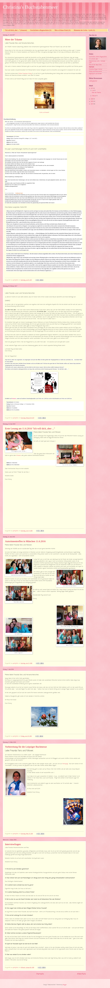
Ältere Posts (81, 974)
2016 (92, 99)
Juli (93, 90)
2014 (92, 104)
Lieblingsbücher (93, 81)
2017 (92, 88)
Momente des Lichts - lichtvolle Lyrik (97, 61)
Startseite (40, 974)
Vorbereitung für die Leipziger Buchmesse (26, 746)
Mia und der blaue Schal (95, 65)
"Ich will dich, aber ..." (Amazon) (16, 30)
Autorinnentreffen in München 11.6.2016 (25, 541)
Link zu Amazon (44, 112)
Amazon (14, 398)
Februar (94, 96)
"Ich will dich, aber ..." (94, 59)
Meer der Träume (13, 39)
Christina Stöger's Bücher (95, 69)
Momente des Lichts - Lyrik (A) (84, 30)
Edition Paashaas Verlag (25, 73)
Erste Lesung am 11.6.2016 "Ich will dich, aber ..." (30, 428)
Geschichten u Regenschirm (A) (40, 30)
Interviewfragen (13, 844)
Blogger (65, 985)
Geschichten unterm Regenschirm (98, 57)
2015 (92, 101)
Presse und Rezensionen (95, 71)
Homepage (65, 764)
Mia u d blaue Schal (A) (63, 30)
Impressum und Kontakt (95, 74)
